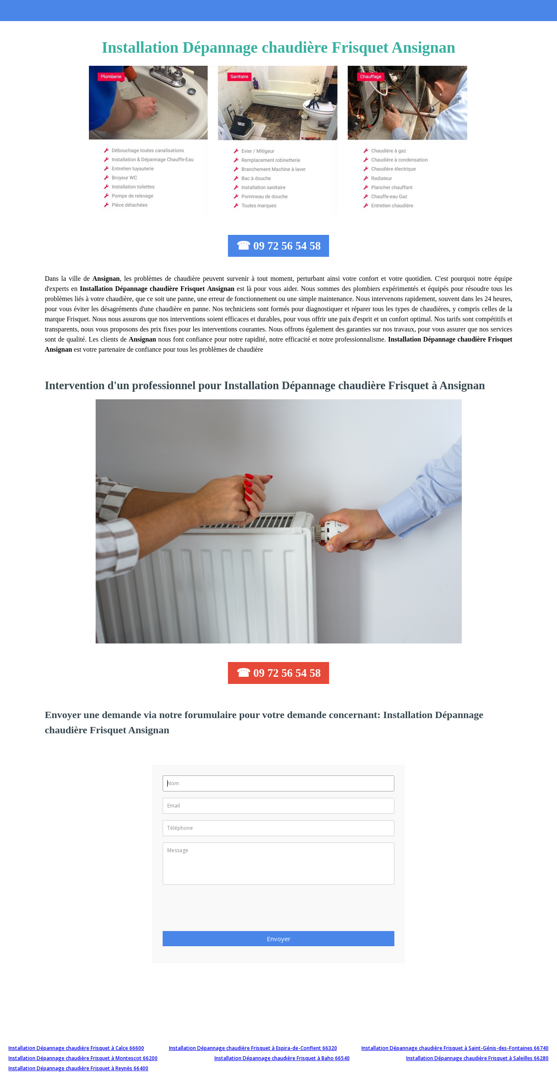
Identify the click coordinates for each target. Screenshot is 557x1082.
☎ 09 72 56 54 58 (278, 246)
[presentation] (227, 910)
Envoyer (279, 938)
